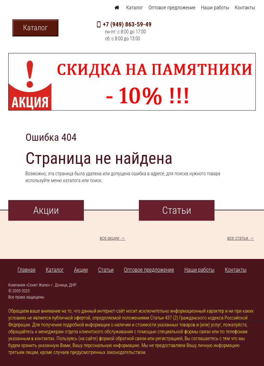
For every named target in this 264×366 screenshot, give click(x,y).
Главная (26, 269)
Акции (81, 269)
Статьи (105, 269)
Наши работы (215, 7)
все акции (109, 238)
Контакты (245, 7)
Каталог (134, 7)
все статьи (237, 238)
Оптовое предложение (172, 7)
